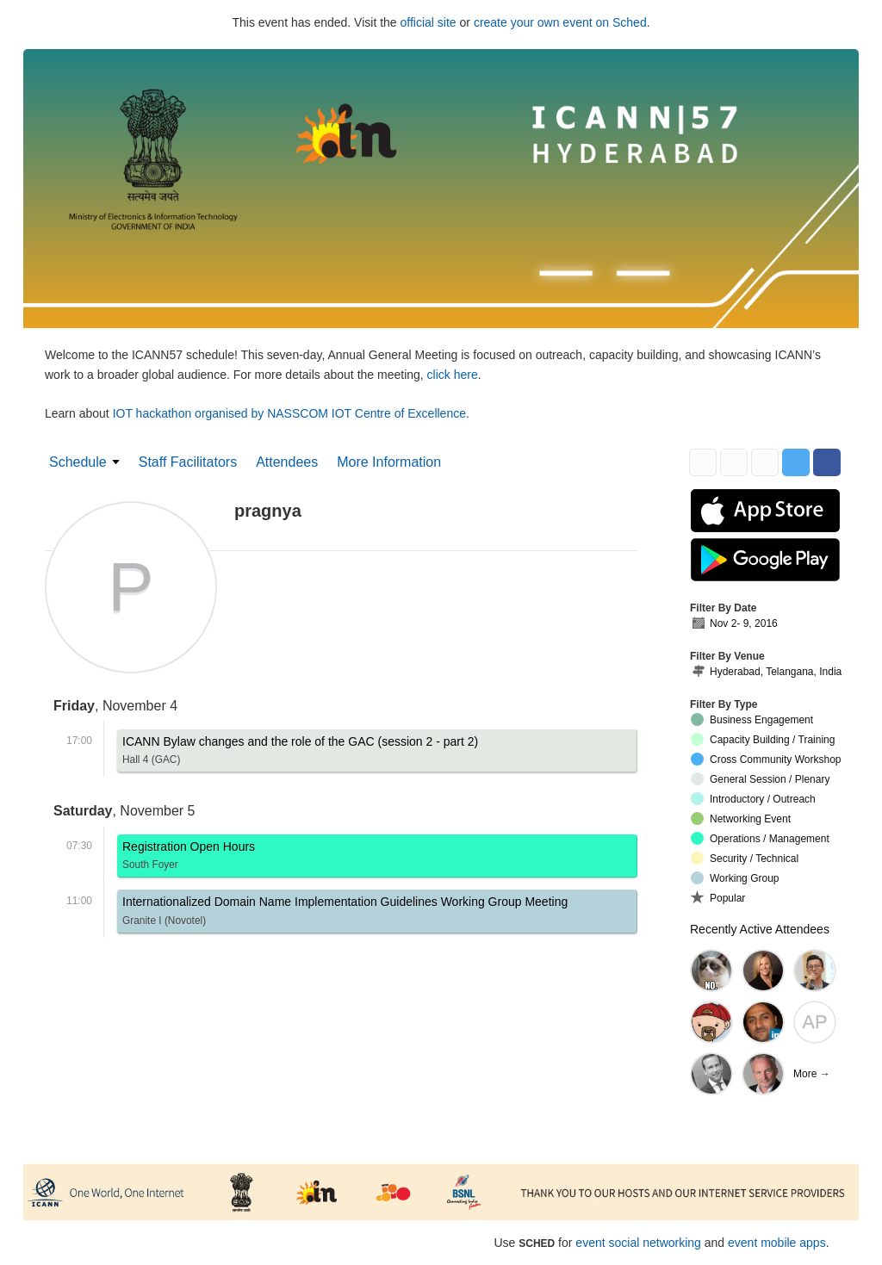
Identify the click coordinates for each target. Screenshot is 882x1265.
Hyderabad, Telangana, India (766, 672)
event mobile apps (777, 1242)
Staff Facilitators (188, 462)
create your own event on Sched (560, 22)
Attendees (287, 462)
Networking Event (741, 818)
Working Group (735, 877)
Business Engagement (752, 719)
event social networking (638, 1242)
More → (811, 1074)
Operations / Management (760, 838)
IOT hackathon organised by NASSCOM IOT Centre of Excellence (289, 413)
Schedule (78, 462)
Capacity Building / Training (763, 739)
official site (429, 22)
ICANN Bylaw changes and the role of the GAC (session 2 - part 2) (300, 753)
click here (452, 374)
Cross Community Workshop (766, 759)
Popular (718, 897)
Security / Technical (744, 858)
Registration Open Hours (188, 858)
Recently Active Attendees (759, 929)
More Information (389, 462)
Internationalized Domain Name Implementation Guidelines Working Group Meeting (345, 913)
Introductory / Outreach (753, 798)
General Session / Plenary (760, 778)
